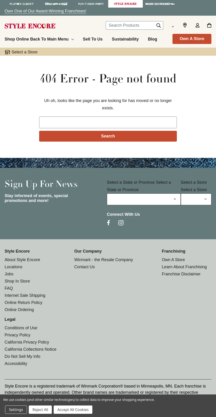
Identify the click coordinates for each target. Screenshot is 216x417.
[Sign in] (197, 26)
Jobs (9, 274)
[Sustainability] (125, 38)
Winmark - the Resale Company (103, 259)
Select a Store (194, 182)
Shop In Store (17, 281)
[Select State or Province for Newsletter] (144, 199)
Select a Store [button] (25, 52)
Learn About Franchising (184, 267)
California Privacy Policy (27, 342)
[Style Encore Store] (125, 4)
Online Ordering (19, 309)
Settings (16, 409)
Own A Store (192, 38)
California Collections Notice (30, 349)
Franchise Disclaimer (181, 274)
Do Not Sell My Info (22, 356)
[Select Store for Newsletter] (196, 199)
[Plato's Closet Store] (22, 4)
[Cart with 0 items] (209, 26)
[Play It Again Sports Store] (91, 4)
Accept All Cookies (73, 409)
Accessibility (16, 363)
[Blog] (152, 38)
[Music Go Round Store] (160, 4)
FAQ (9, 288)
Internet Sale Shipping (25, 295)
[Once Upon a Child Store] (56, 4)
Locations (13, 267)
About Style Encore (22, 259)
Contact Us (84, 267)
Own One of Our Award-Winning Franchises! (45, 11)
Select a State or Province (131, 182)
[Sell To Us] (92, 38)
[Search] (158, 27)
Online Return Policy (23, 302)
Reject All (40, 409)
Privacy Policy (17, 335)
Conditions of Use (21, 328)
